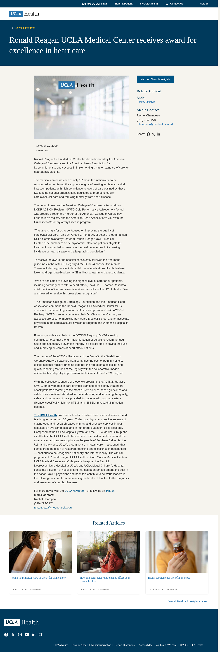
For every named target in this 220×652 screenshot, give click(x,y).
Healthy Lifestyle (146, 102)
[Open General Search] (203, 4)
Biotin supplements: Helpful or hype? (169, 577)
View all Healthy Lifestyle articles (187, 601)
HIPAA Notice (61, 645)
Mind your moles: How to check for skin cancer (39, 577)
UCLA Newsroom (75, 490)
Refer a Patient (123, 3)
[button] (95, 3)
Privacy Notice (80, 645)
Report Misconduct (125, 645)
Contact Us (176, 3)
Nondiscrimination (101, 645)
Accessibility (145, 645)
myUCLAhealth (149, 3)
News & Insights (25, 27)
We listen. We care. (166, 645)
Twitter (110, 490)
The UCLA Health (45, 415)
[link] (148, 134)
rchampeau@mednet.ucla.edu (53, 507)
